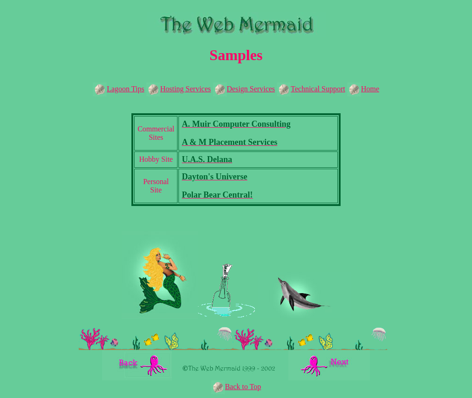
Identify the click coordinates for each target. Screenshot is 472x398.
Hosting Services (178, 89)
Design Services (244, 89)
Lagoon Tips (118, 89)
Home (363, 89)
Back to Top (243, 387)
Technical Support (311, 89)
